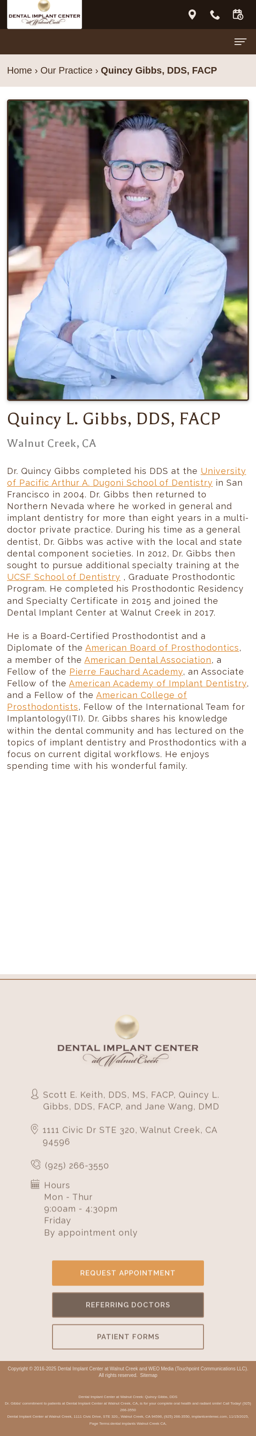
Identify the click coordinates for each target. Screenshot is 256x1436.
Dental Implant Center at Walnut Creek (98, 1368)
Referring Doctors (128, 1317)
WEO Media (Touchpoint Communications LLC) (198, 1368)
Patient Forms (128, 1349)
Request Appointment (128, 1285)
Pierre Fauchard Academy (126, 672)
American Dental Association (147, 660)
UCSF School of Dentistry (63, 577)
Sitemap (149, 1375)
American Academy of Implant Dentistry (158, 683)
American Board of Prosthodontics (162, 648)
